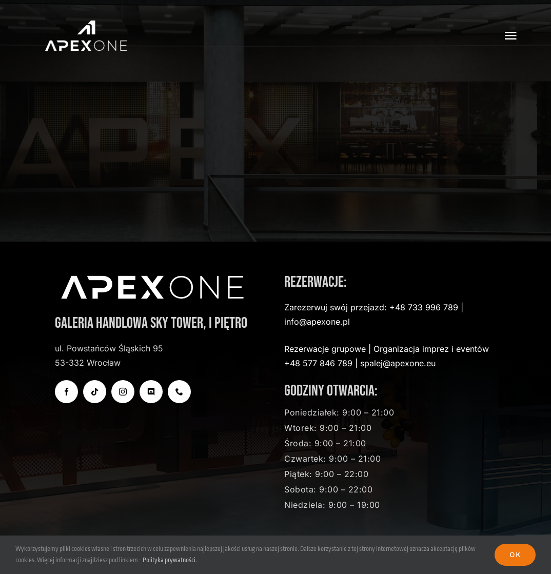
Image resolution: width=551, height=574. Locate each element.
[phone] (179, 391)
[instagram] (122, 391)
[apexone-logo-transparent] (86, 25)
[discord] (151, 391)
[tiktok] (94, 391)
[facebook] (66, 391)
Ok (515, 554)
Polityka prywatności (169, 560)
